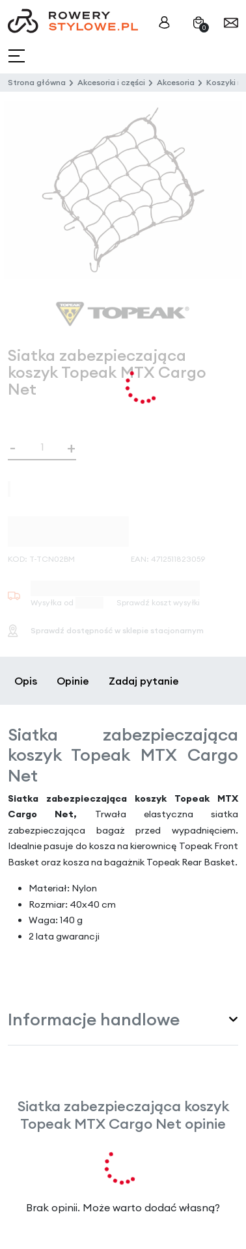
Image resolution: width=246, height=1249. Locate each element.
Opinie (73, 680)
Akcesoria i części (111, 82)
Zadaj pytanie (144, 680)
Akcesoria (176, 82)
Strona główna (37, 82)
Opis (25, 680)
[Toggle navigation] (18, 56)
